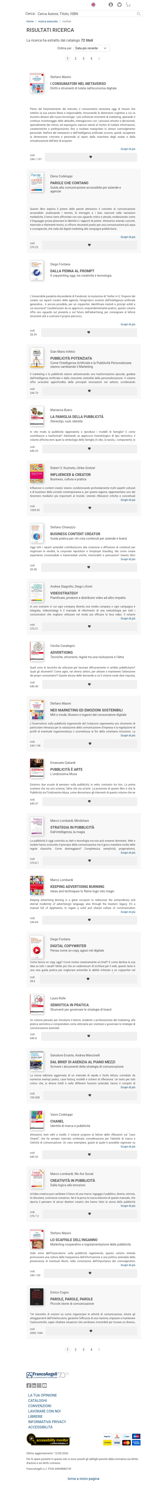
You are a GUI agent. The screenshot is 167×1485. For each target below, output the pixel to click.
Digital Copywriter (68, 946)
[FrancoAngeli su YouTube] (44, 1386)
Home (30, 21)
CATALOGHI (37, 1401)
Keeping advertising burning (77, 887)
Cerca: (31, 13)
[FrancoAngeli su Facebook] (29, 1386)
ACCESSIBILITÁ (40, 1427)
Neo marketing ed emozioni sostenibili (86, 710)
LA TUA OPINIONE (42, 1395)
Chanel (57, 1121)
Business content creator (75, 534)
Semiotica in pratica (69, 1005)
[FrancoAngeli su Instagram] (39, 1386)
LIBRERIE (35, 1416)
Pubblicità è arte (66, 769)
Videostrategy (64, 593)
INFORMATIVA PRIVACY (47, 1422)
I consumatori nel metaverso (78, 84)
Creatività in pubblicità (72, 1180)
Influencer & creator (70, 475)
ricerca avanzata (48, 21)
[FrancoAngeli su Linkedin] (34, 1386)
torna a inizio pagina (83, 1479)
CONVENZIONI (39, 1406)
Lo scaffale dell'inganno (74, 1240)
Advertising (61, 652)
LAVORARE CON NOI (44, 1411)
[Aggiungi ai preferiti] (91, 157)
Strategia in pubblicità (72, 827)
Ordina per (64, 48)
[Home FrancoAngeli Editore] (41, 5)
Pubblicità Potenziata (71, 358)
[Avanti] (99, 58)
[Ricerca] (138, 14)
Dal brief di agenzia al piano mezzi (82, 1062)
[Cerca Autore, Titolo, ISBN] (85, 14)
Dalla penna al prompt (72, 271)
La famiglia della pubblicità (77, 417)
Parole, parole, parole (71, 1299)
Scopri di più (128, 149)
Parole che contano (69, 183)
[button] (92, 5)
